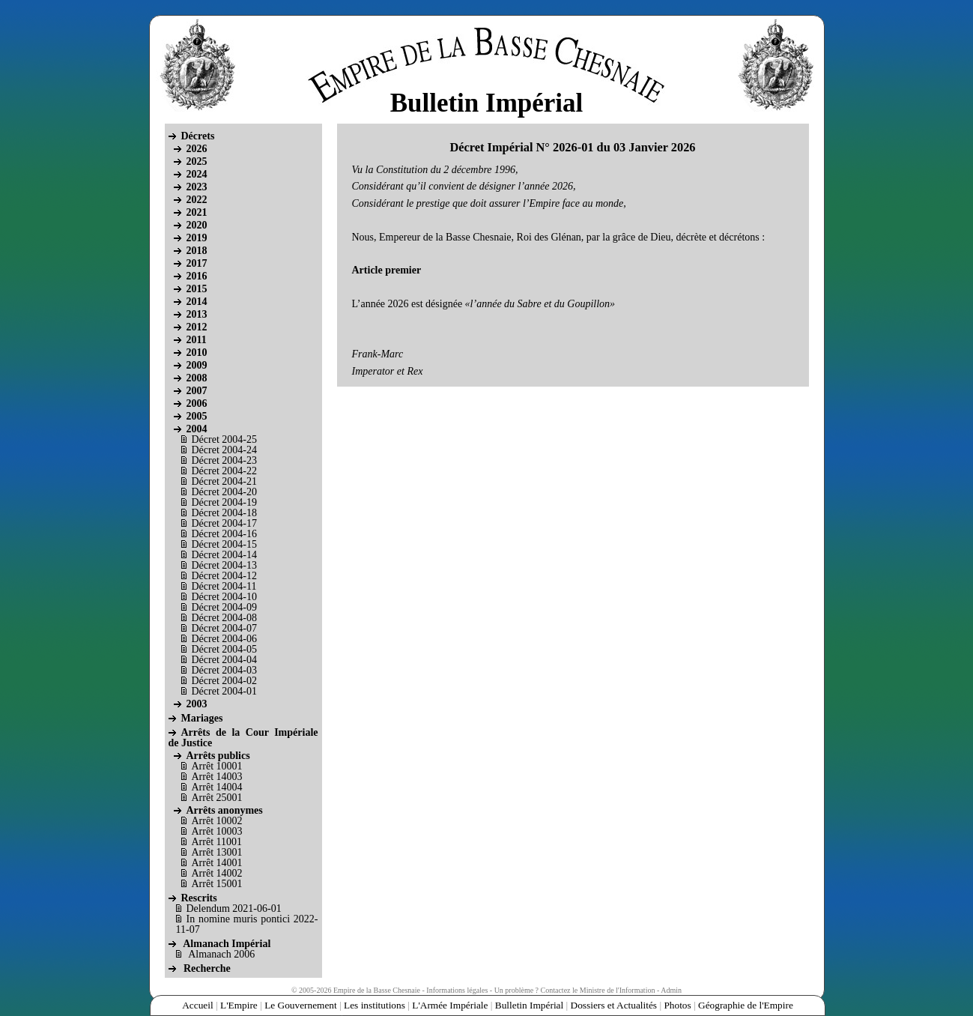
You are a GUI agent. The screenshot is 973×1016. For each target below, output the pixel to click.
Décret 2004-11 (224, 586)
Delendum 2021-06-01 (234, 908)
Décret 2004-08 (224, 617)
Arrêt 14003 (217, 776)
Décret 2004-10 (224, 596)
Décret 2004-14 (224, 554)
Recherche (207, 968)
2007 (197, 390)
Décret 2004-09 (224, 607)
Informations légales (457, 990)
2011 (197, 339)
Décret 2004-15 (224, 544)
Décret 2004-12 (224, 575)
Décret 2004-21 (224, 481)
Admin (671, 990)
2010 (197, 352)
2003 (197, 704)
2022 (197, 199)
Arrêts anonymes (225, 810)
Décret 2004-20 (224, 492)
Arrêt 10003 (217, 831)
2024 (197, 174)
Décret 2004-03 (224, 670)
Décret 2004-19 (224, 502)
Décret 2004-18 (224, 512)
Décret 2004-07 (224, 628)
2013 (197, 314)
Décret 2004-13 (224, 565)
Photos (677, 1005)
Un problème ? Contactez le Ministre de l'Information (574, 990)
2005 (197, 416)
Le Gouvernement (300, 1005)
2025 (197, 161)
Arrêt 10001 (217, 766)
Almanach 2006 (221, 954)
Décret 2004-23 (224, 460)
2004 (197, 429)
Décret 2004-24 (224, 450)
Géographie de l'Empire (745, 1005)
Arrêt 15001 (217, 883)
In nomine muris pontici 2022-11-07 (247, 924)
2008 (197, 378)
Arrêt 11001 (217, 841)
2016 (197, 276)
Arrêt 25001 (217, 797)
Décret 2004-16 (224, 533)
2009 (197, 365)
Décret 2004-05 (224, 649)
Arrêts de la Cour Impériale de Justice (243, 738)
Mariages (202, 718)
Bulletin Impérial (528, 1005)
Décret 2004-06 (224, 638)
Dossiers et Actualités (613, 1005)
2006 (197, 403)
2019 (197, 238)
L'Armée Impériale (450, 1005)
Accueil (197, 1005)
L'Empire (239, 1005)
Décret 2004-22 (224, 471)
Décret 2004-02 (224, 680)
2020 (197, 225)
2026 (197, 148)
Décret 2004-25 (224, 439)
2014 (197, 301)
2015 (197, 288)
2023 (197, 187)
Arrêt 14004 (217, 787)
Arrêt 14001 (217, 862)
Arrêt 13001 (217, 852)
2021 (197, 212)
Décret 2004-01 (224, 691)
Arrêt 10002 (217, 820)
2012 (197, 327)
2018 (197, 250)
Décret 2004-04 (224, 659)
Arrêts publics (218, 755)
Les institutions (374, 1005)
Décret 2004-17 (224, 523)
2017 (197, 263)
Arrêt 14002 (217, 873)
